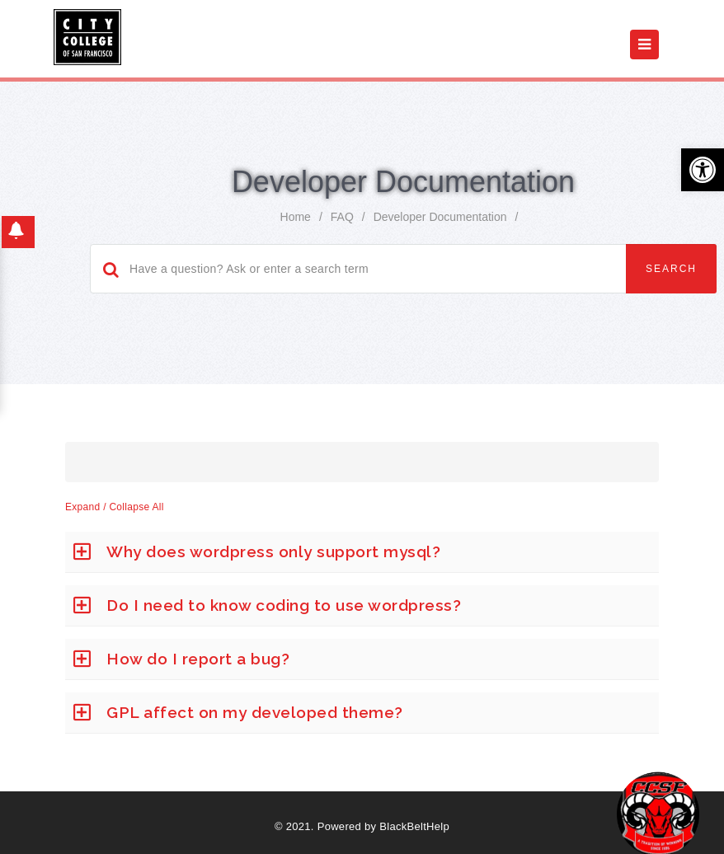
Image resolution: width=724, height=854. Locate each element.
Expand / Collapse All (114, 507)
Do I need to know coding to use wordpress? (283, 605)
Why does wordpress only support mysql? (273, 551)
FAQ (342, 216)
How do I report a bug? (197, 659)
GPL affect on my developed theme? (254, 712)
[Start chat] (658, 813)
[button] (702, 169)
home (295, 216)
